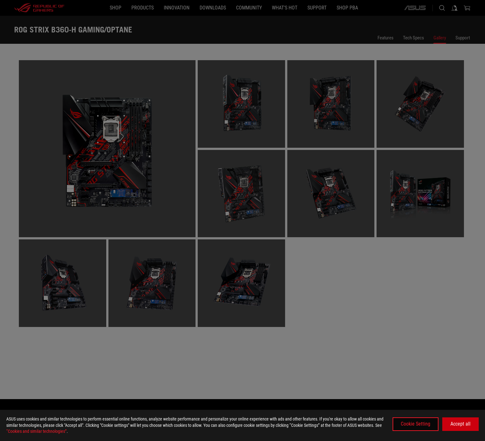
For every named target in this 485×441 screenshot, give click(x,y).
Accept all (460, 424)
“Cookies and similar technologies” (36, 431)
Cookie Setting (415, 424)
